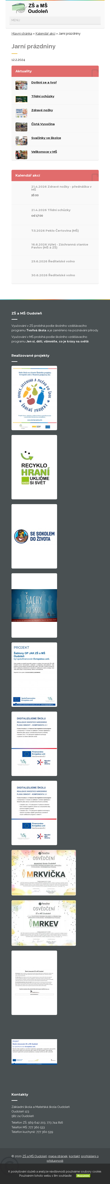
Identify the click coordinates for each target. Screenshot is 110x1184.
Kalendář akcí (45, 33)
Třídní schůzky (42, 96)
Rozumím (83, 1175)
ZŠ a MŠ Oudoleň (34, 1156)
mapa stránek (58, 1156)
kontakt (74, 1156)
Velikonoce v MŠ (44, 152)
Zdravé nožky (42, 110)
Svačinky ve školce (46, 138)
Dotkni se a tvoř (44, 82)
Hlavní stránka (21, 33)
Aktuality (23, 71)
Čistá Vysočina (43, 124)
